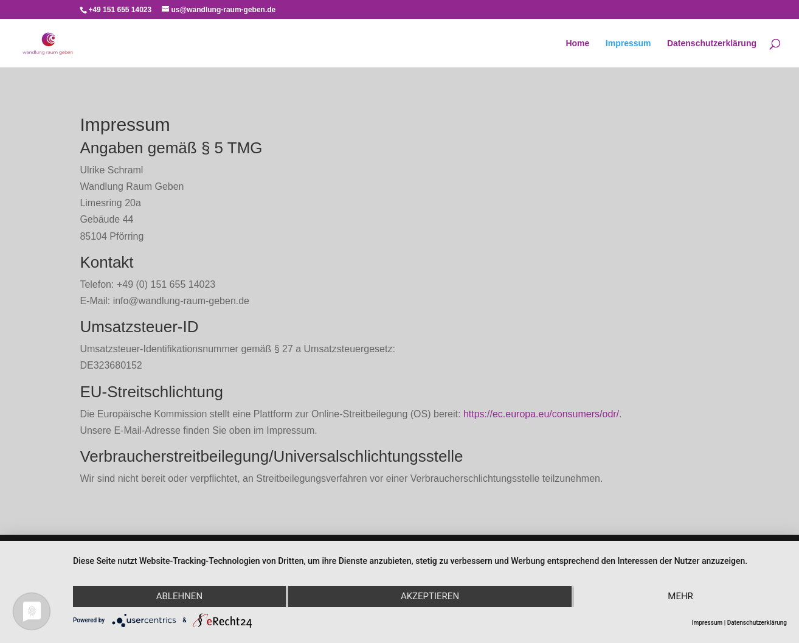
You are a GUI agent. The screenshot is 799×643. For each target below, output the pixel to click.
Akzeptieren (430, 596)
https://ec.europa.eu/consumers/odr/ (541, 414)
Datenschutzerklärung (711, 43)
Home (577, 43)
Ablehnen (179, 596)
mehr (680, 596)
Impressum (628, 43)
